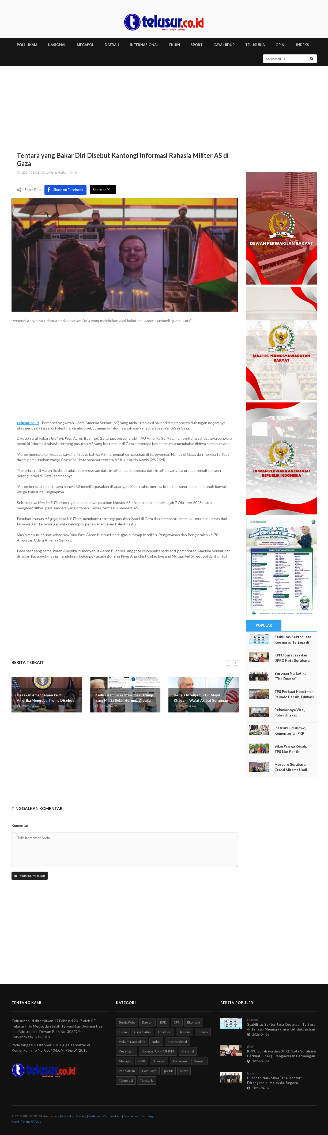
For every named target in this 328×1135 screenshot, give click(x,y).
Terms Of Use (31, 1121)
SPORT (197, 45)
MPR (141, 1061)
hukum (203, 1032)
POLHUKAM (27, 45)
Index (156, 1042)
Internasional (177, 1042)
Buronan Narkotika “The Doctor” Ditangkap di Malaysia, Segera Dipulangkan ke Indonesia (274, 1083)
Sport (184, 1071)
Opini (280, 45)
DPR (177, 1022)
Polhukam (149, 1071)
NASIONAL (57, 45)
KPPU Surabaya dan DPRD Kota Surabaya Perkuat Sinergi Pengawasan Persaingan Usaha (281, 1056)
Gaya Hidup (142, 1032)
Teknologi (126, 1080)
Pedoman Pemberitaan (104, 1116)
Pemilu (199, 1061)
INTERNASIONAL (144, 45)
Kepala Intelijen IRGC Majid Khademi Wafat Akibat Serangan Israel (201, 700)
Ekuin (123, 1032)
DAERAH (112, 45)
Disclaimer (131, 1116)
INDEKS (302, 45)
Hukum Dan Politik (132, 1042)
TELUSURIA (255, 45)
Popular (264, 625)
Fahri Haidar (58, 172)
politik (168, 1071)
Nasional (159, 1061)
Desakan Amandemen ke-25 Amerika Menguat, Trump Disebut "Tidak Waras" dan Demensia (45, 700)
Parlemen (180, 1061)
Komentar (20, 825)
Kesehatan (126, 1051)
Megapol (125, 1061)
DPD (163, 1022)
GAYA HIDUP (224, 45)
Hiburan (184, 1032)
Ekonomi (193, 1022)
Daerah (147, 1022)
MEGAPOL (85, 45)
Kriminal (188, 1051)
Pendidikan (127, 1071)
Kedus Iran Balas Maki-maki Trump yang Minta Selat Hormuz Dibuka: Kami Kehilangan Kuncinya (124, 700)
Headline (164, 1032)
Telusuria (146, 1080)
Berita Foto (127, 1022)
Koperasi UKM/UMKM (158, 1051)
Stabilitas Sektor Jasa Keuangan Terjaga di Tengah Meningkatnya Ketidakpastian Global (281, 1029)
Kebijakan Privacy (73, 1116)
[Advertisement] (164, 105)
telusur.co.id (28, 422)
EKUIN (174, 45)
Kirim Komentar (29, 876)
